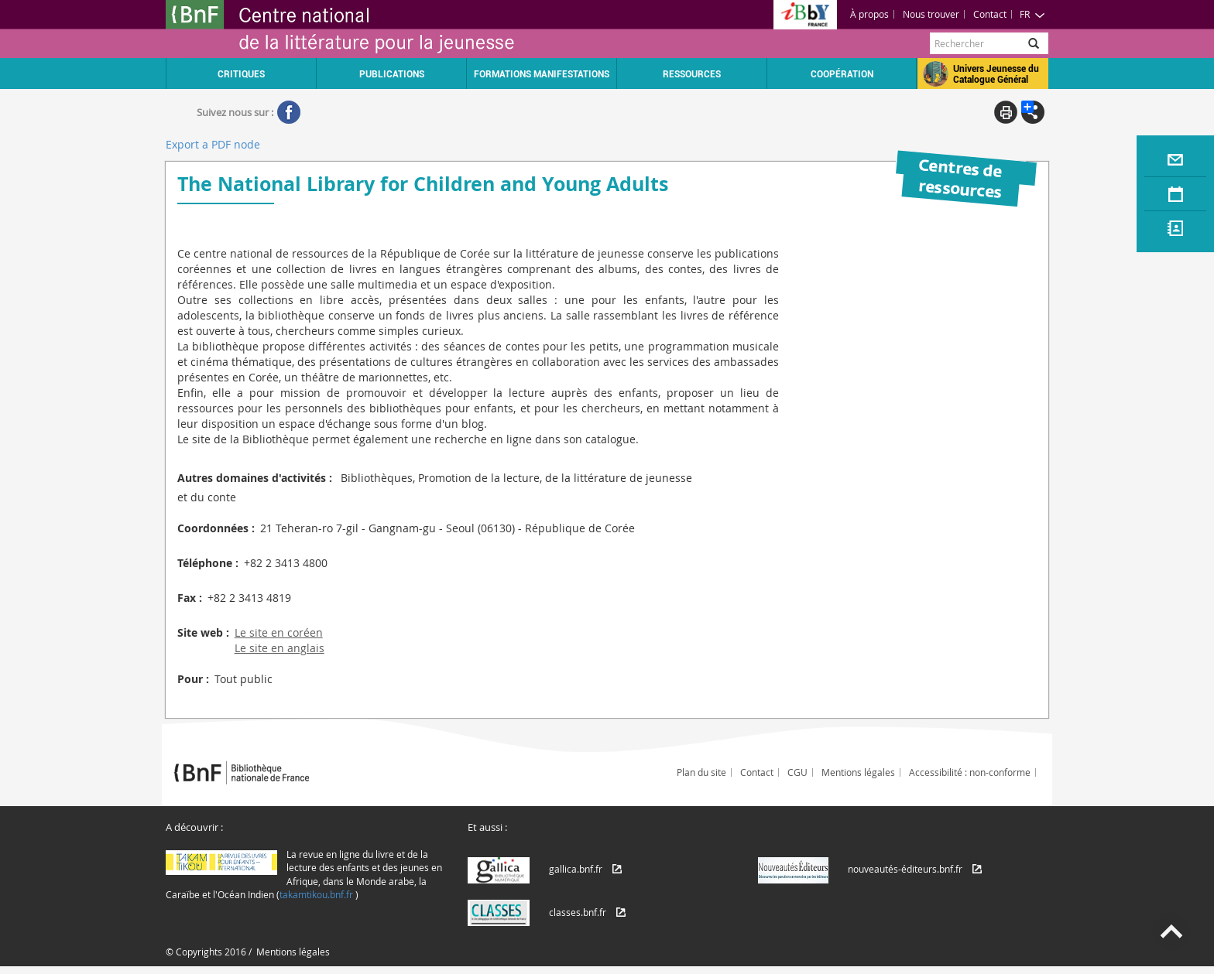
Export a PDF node (213, 144)
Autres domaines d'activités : (254, 477)
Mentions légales (858, 772)
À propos (869, 14)
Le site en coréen (279, 632)
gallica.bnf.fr (575, 869)
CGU (797, 772)
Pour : (193, 679)
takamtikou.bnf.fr (316, 894)
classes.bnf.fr (577, 912)
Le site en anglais (279, 648)
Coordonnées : (216, 528)
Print (1005, 112)
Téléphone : (207, 562)
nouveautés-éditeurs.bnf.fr (905, 869)
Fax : (189, 597)
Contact (990, 14)
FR (1032, 14)
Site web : (203, 632)
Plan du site (701, 772)
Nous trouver (931, 14)
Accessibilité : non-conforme (970, 772)
